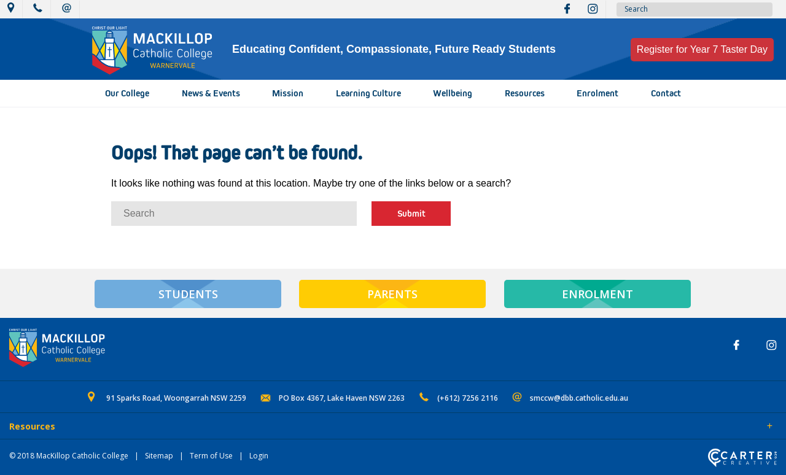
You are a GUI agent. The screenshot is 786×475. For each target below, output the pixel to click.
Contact (666, 93)
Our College (127, 93)
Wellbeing (452, 93)
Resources (525, 93)
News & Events (211, 93)
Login (258, 455)
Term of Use (211, 455)
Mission (287, 93)
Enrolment (597, 93)
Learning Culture (368, 93)
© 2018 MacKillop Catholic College (68, 455)
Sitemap (159, 455)
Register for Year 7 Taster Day (702, 49)
